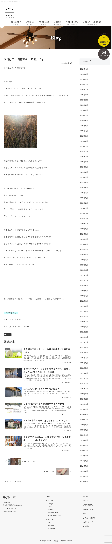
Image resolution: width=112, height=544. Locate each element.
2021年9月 (84, 347)
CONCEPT (50, 501)
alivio (49, 523)
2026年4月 (84, 69)
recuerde (51, 526)
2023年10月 (84, 224)
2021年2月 (84, 383)
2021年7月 (84, 358)
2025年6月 (84, 120)
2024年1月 (84, 208)
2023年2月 (84, 265)
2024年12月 (84, 151)
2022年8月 (84, 291)
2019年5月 (84, 476)
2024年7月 (84, 177)
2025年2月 (84, 141)
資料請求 (86, 526)
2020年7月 (84, 419)
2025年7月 (84, 115)
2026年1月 (84, 84)
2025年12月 (84, 90)
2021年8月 (84, 352)
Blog (84, 513)
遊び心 (50, 509)
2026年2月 (84, 79)
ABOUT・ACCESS (90, 509)
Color (50, 506)
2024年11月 (84, 157)
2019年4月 (84, 481)
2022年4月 (84, 311)
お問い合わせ (88, 522)
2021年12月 (84, 332)
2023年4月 (84, 254)
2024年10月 (84, 162)
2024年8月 (84, 172)
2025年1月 (84, 146)
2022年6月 (84, 301)
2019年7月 (84, 466)
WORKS (86, 496)
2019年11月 (84, 456)
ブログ (7, 334)
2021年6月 (84, 363)
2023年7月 (84, 239)
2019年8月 (84, 461)
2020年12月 (84, 394)
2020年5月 (84, 430)
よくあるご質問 (89, 518)
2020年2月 (84, 445)
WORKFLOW (88, 505)
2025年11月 (84, 95)
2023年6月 (84, 244)
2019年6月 (84, 471)
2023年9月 (84, 229)
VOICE (85, 501)
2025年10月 (84, 100)
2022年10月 (84, 280)
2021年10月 (84, 342)
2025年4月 (84, 131)
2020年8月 (84, 414)
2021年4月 (84, 373)
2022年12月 (84, 270)
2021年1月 (84, 389)
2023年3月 (84, 260)
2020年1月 (84, 450)
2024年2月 (84, 203)
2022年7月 (84, 296)
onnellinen (51, 529)
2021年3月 (84, 378)
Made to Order (53, 512)
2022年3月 (84, 316)
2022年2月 (84, 322)
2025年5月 (84, 126)
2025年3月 (84, 136)
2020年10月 (84, 404)
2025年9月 (84, 105)
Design (50, 504)
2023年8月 (84, 234)
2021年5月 (84, 368)
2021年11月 (84, 337)
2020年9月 (84, 409)
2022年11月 (84, 275)
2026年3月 (84, 74)
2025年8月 (84, 110)
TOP (48, 496)
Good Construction (54, 515)
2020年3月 (84, 440)
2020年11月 (84, 399)
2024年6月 (84, 182)
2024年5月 (84, 187)
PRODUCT (50, 520)
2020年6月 (84, 425)
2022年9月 (84, 285)
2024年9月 (84, 167)
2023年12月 (84, 213)
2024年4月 (84, 193)
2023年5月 (84, 249)
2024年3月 (84, 198)
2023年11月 (84, 218)
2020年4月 (84, 435)
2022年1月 (84, 327)
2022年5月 (84, 306)
